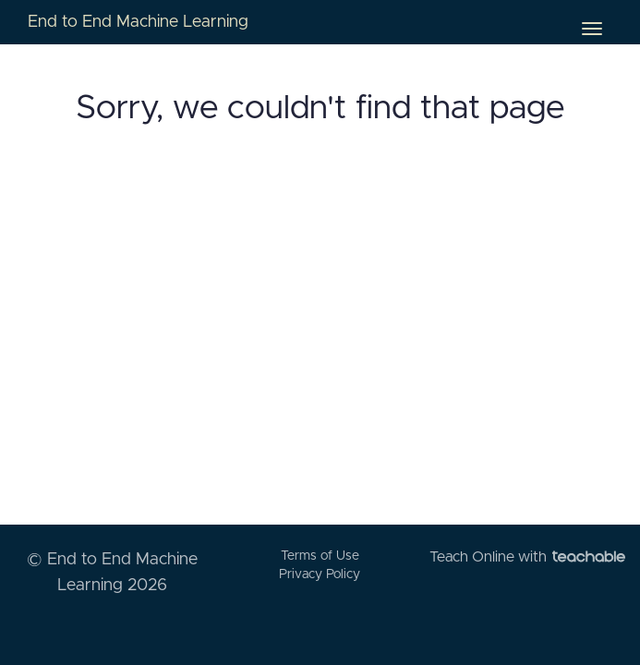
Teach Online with (527, 557)
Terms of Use (320, 556)
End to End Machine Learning (138, 22)
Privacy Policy (319, 574)
